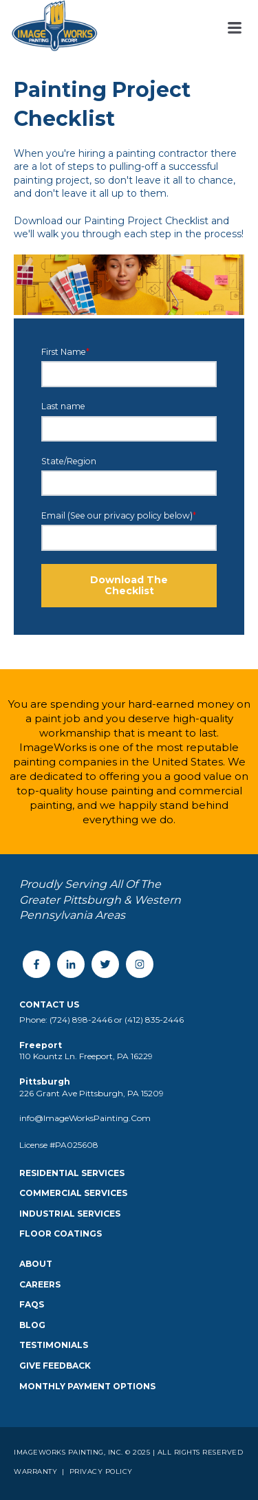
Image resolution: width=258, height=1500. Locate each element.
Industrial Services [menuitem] (69, 1213)
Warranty (37, 1471)
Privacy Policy (100, 1471)
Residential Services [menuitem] (72, 1173)
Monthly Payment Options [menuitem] (87, 1386)
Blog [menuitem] (32, 1325)
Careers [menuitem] (40, 1284)
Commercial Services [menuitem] (73, 1193)
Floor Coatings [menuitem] (60, 1233)
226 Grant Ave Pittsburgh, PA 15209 (91, 1093)
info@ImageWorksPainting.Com (85, 1118)
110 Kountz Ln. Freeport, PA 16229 (86, 1056)
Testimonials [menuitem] (53, 1345)
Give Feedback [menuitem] (55, 1365)
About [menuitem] (35, 1264)
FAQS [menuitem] (31, 1304)
